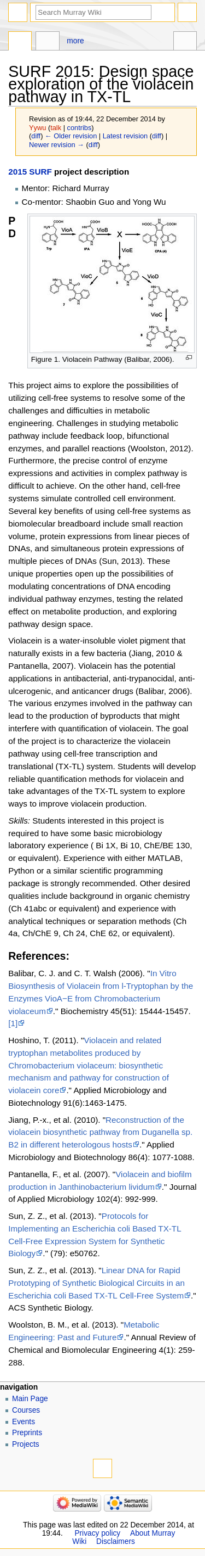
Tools (185, 42)
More (75, 41)
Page (20, 42)
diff (35, 136)
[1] (12, 1023)
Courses (26, 1410)
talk (55, 128)
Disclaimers (115, 1541)
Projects (25, 1444)
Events (23, 1422)
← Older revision (71, 136)
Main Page (30, 1399)
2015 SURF (30, 171)
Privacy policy (97, 1533)
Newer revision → (56, 145)
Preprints (27, 1433)
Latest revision (125, 136)
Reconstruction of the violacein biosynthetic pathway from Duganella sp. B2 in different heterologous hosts (100, 1132)
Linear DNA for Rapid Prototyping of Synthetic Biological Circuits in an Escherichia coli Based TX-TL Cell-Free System (96, 1283)
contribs (79, 128)
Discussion (47, 42)
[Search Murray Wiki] (93, 12)
